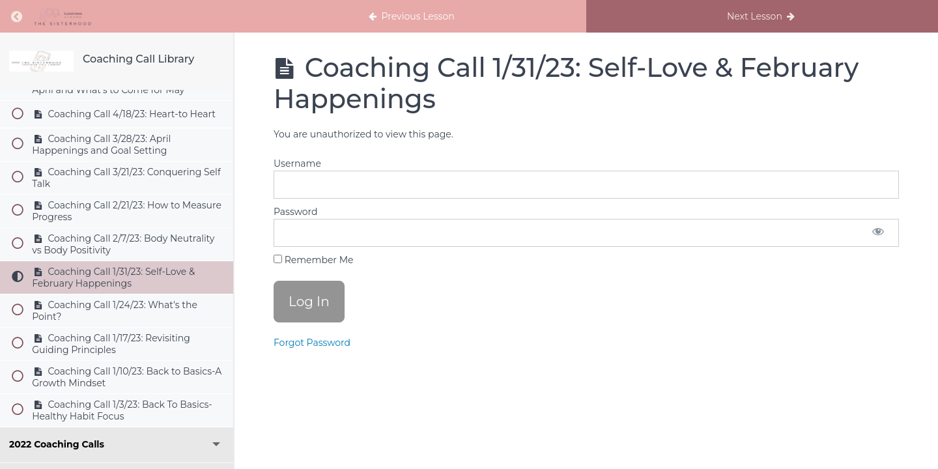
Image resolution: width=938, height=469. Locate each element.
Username (297, 163)
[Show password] (878, 233)
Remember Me (313, 260)
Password (295, 212)
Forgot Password (312, 342)
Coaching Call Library (138, 59)
